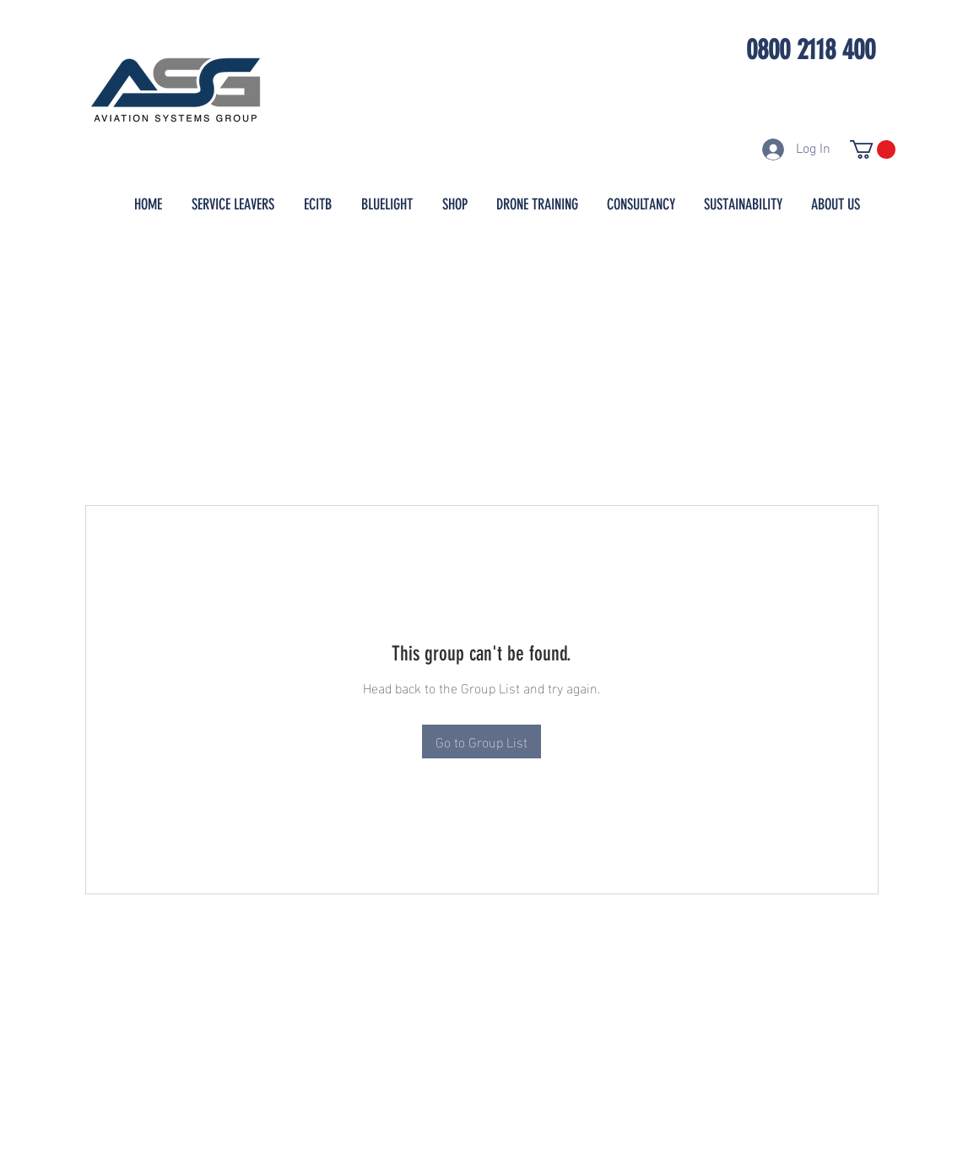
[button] (872, 149)
